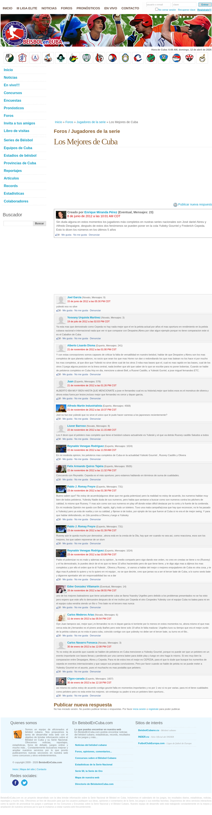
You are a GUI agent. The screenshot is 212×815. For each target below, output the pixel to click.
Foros (69, 122)
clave (176, 4)
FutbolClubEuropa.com (165, 743)
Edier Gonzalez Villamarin (83, 586)
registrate (154, 709)
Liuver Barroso (76, 425)
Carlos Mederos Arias (80, 614)
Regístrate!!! (204, 9)
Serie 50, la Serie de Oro (89, 771)
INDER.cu (156, 736)
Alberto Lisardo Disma (81, 345)
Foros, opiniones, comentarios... (93, 751)
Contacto (41, 769)
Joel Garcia (74, 297)
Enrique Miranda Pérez (100, 212)
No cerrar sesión (167, 9)
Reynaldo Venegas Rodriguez (85, 446)
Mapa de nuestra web (87, 777)
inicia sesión (139, 709)
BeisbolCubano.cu (157, 730)
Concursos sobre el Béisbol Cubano (95, 758)
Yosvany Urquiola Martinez (83, 317)
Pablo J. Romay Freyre (81, 486)
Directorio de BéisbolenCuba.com (94, 784)
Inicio (58, 122)
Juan (70, 381)
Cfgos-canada (76, 678)
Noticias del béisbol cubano (91, 745)
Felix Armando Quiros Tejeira (85, 466)
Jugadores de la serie (91, 122)
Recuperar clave (186, 9)
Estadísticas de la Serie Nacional (93, 764)
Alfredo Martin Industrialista (84, 405)
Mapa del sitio (27, 769)
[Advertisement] (90, 92)
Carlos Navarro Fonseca (82, 642)
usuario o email (155, 4)
